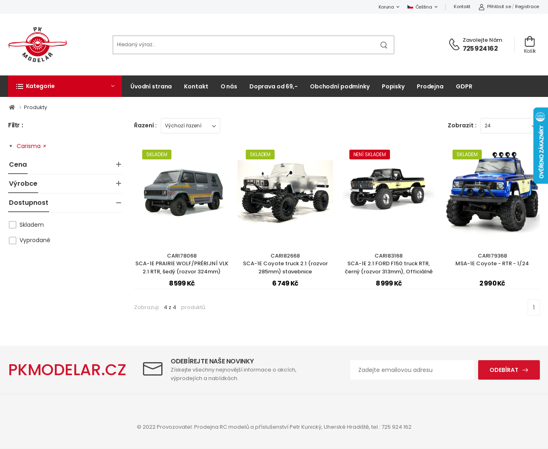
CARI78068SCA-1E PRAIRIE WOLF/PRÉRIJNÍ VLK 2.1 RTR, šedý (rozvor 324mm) (181, 263)
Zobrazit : (462, 125)
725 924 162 (480, 48)
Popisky (393, 86)
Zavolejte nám (482, 40)
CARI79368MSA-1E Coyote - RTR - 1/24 (492, 260)
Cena (18, 164)
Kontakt (462, 6)
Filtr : (15, 125)
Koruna (386, 7)
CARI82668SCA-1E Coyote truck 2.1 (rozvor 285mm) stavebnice (285, 263)
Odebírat (504, 370)
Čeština (419, 7)
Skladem (31, 225)
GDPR (464, 86)
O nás (229, 86)
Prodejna (430, 86)
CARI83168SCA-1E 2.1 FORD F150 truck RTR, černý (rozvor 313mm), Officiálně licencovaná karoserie (389, 268)
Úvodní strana (151, 86)
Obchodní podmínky (340, 86)
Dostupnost (28, 202)
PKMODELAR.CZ (67, 370)
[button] (65, 86)
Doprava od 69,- (273, 86)
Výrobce (23, 183)
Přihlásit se (495, 6)
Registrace (527, 6)
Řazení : (145, 125)
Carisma (31, 146)
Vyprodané (34, 240)
